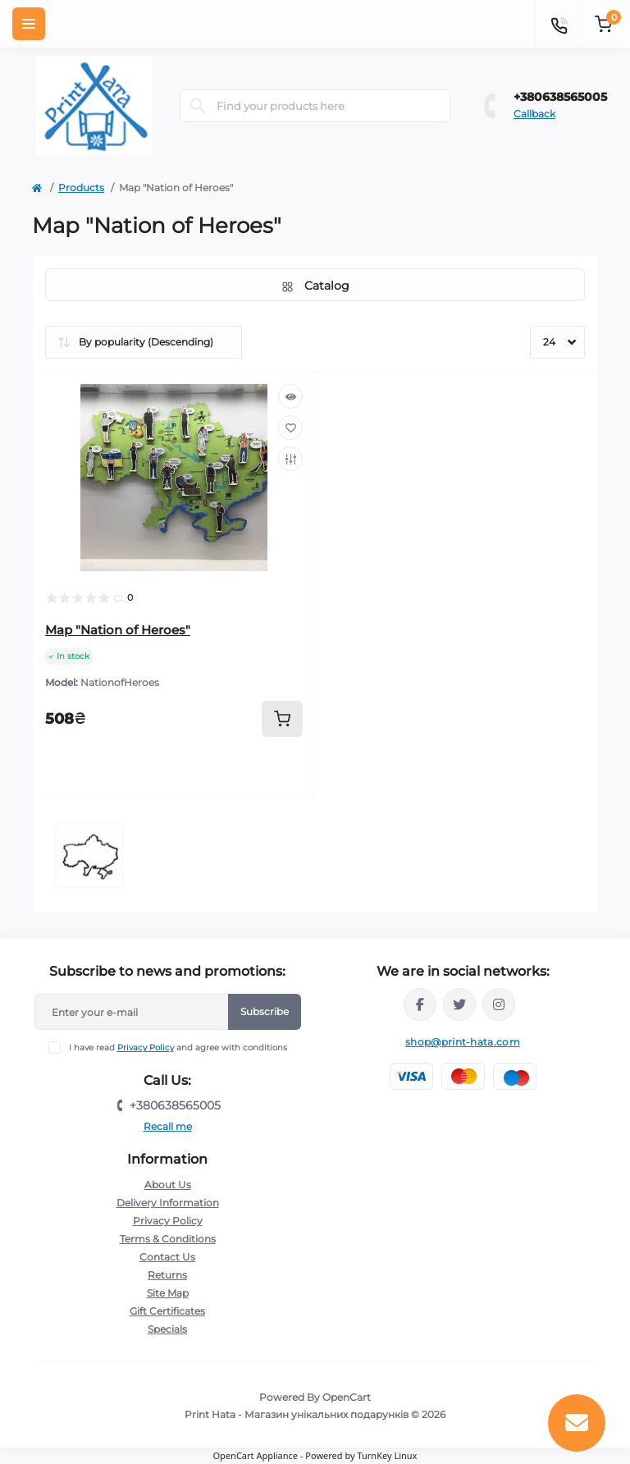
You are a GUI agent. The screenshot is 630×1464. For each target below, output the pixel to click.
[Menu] (28, 23)
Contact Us (167, 1257)
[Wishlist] (290, 427)
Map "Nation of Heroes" (117, 630)
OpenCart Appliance (256, 1455)
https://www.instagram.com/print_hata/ (498, 1004)
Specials (167, 1329)
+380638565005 (560, 96)
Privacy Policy (145, 1047)
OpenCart (346, 1397)
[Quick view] (290, 396)
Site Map (168, 1293)
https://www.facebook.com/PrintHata (420, 1004)
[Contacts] (558, 24)
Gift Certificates (167, 1311)
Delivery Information (167, 1202)
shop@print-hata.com (462, 1042)
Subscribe (264, 1011)
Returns (167, 1275)
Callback (534, 114)
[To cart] (282, 719)
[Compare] (290, 458)
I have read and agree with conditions (178, 1047)
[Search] (198, 105)
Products (81, 187)
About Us (167, 1184)
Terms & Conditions (168, 1239)
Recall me (168, 1126)
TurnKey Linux (387, 1455)
